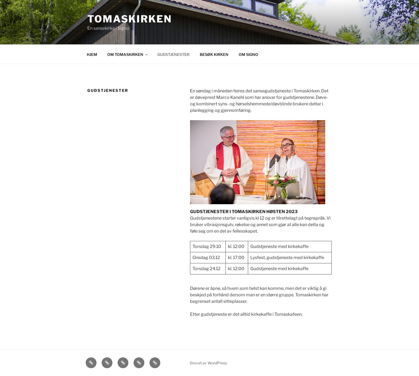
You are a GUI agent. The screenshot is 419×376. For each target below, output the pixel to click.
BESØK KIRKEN (214, 54)
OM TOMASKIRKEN (127, 54)
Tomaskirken (129, 19)
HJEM (92, 54)
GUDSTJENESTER (173, 54)
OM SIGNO (248, 54)
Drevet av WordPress (208, 363)
